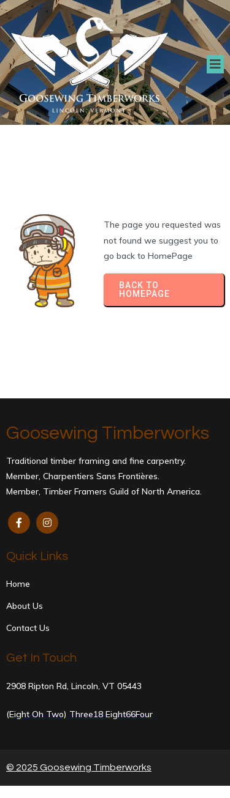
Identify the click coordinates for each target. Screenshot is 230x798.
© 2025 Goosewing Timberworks (78, 767)
